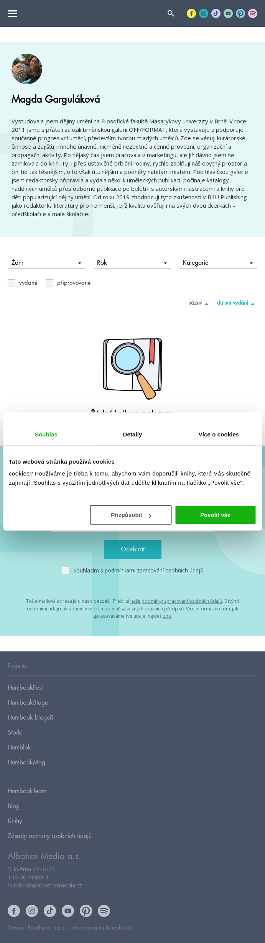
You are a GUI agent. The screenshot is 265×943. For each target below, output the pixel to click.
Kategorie (218, 263)
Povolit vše (215, 515)
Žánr (46, 263)
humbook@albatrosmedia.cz (45, 885)
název (199, 303)
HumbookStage (28, 703)
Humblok (19, 748)
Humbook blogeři (30, 718)
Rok (132, 263)
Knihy (15, 821)
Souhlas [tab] (46, 434)
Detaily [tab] (132, 434)
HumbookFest (25, 688)
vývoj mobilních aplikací (101, 928)
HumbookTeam (27, 791)
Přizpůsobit (131, 515)
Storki (15, 733)
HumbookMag (26, 762)
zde (167, 616)
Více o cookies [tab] (219, 434)
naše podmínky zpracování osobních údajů (176, 601)
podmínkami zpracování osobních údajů (154, 570)
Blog (14, 806)
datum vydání (237, 303)
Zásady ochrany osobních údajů (50, 836)
